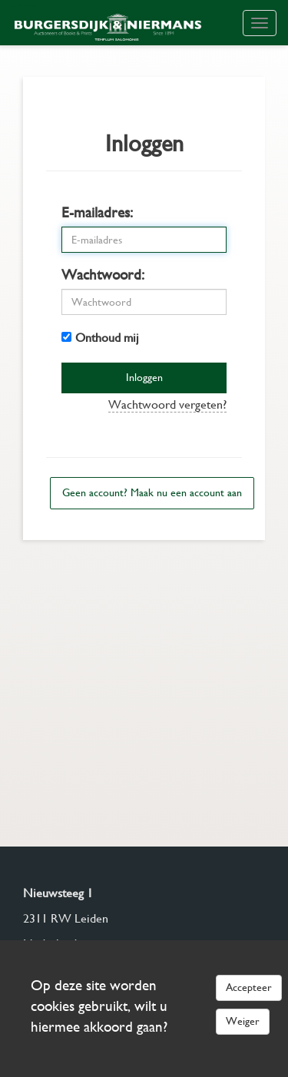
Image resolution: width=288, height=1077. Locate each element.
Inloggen (144, 377)
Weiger (243, 1021)
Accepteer (249, 987)
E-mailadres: (97, 212)
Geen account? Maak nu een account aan (152, 492)
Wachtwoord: (102, 275)
